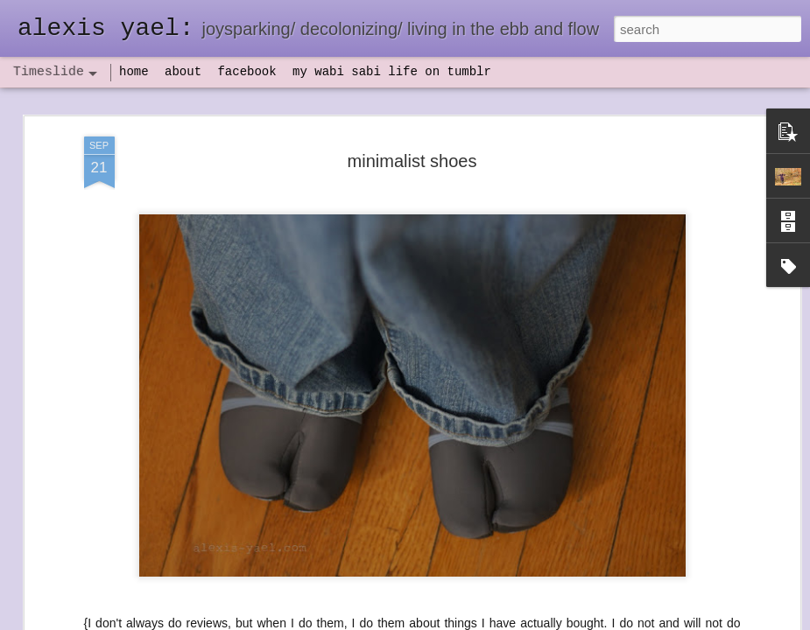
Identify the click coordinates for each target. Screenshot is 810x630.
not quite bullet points (399, 606)
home (134, 72)
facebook (246, 72)
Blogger (460, 620)
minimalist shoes (412, 124)
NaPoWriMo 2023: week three (669, 603)
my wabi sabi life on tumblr (391, 72)
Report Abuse (511, 620)
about (183, 72)
